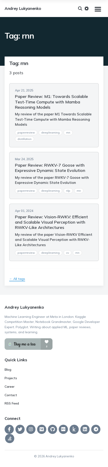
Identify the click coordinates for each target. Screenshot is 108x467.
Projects (11, 378)
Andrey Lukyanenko (23, 8)
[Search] (80, 8)
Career (10, 386)
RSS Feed (12, 403)
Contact (11, 395)
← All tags (17, 279)
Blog (8, 369)
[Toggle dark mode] (87, 8)
